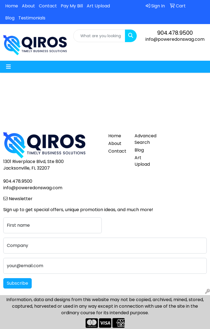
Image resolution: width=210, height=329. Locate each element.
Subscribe (17, 283)
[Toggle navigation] (8, 67)
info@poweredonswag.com (175, 39)
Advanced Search (144, 139)
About (28, 6)
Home (11, 6)
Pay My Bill (72, 6)
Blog (9, 18)
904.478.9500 (175, 33)
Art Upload (98, 6)
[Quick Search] (99, 36)
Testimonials (31, 18)
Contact (48, 6)
